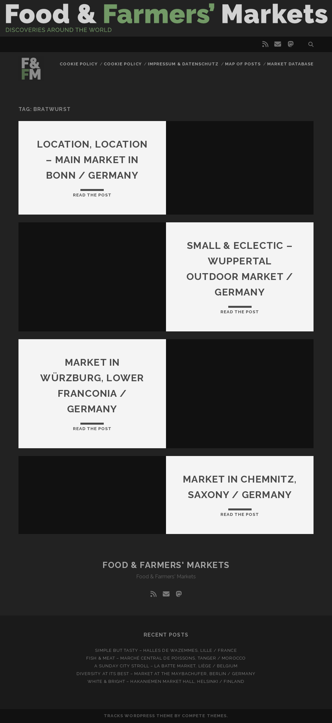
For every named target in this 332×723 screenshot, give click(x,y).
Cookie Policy (79, 63)
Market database (290, 63)
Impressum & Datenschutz (183, 63)
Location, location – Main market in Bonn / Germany (92, 160)
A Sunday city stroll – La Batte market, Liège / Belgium (166, 665)
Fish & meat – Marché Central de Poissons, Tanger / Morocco (165, 658)
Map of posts (243, 63)
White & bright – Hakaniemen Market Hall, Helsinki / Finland (166, 681)
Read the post (92, 195)
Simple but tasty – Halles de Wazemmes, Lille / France (166, 650)
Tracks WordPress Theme (138, 715)
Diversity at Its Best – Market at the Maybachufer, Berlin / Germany (166, 673)
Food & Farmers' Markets (166, 565)
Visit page (166, 18)
